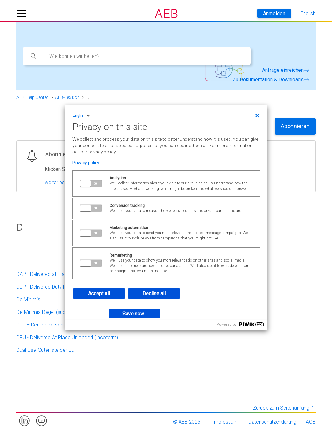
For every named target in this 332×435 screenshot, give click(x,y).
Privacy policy (85, 162)
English (82, 115)
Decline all (154, 293)
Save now (133, 314)
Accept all (99, 293)
